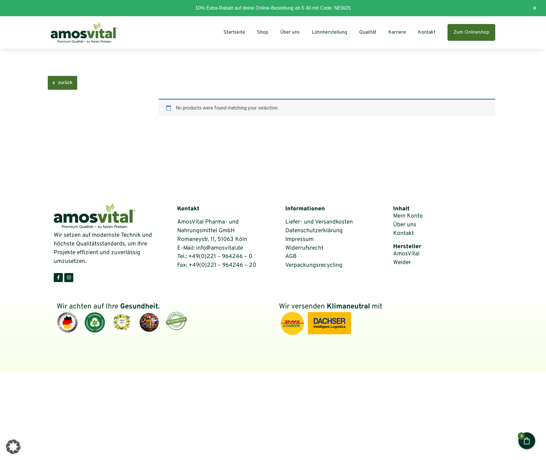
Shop (262, 32)
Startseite (234, 32)
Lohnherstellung (329, 32)
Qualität (367, 32)
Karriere (397, 32)
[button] (13, 447)
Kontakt (426, 32)
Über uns (290, 32)
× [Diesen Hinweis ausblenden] (534, 8)
